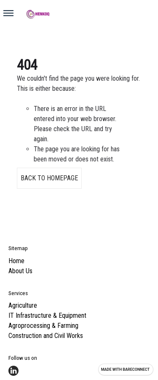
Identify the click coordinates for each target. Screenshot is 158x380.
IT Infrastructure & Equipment (47, 315)
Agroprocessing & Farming (43, 326)
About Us (20, 271)
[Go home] (82, 14)
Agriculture (22, 305)
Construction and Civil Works (45, 336)
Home (16, 261)
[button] (8, 13)
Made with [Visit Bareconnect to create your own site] (125, 369)
